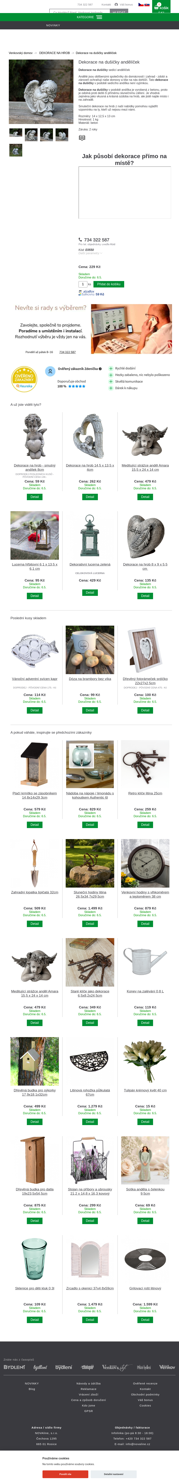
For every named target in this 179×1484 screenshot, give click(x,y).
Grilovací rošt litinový (145, 1288)
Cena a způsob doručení (88, 1400)
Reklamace (89, 1389)
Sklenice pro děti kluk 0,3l (34, 1288)
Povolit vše (65, 1474)
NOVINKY (32, 1383)
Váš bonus (126, 4)
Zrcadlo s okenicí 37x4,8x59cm (90, 1288)
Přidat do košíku (108, 284)
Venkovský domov (21, 53)
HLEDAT (119, 13)
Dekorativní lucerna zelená (90, 564)
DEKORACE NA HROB (54, 53)
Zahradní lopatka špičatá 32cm (34, 892)
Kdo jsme (88, 1405)
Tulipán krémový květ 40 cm (145, 1090)
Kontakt (106, 4)
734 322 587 (85, 4)
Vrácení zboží (88, 1394)
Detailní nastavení (113, 1474)
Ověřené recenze (145, 1383)
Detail (35, 497)
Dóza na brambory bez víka (90, 679)
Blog (32, 1389)
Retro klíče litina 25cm (145, 793)
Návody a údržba (89, 1383)
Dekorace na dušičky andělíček (96, 53)
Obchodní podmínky (145, 1394)
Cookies (145, 1405)
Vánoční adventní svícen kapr (34, 679)
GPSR (88, 1411)
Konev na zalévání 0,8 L (145, 991)
